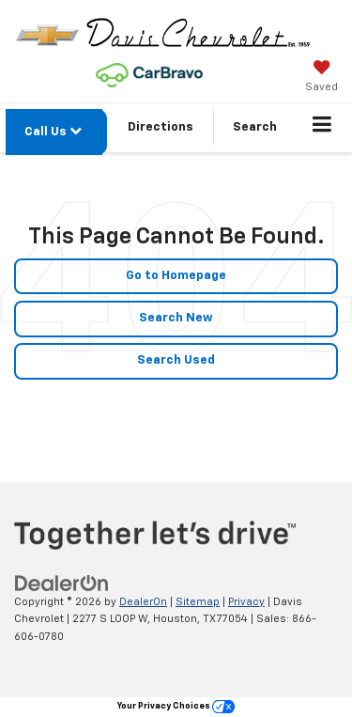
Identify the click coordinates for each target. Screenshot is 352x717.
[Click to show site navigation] (322, 127)
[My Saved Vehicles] (321, 78)
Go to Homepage (176, 276)
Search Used (176, 360)
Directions (160, 127)
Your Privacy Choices (176, 706)
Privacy (246, 602)
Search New (176, 318)
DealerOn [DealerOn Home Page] (143, 602)
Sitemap (198, 602)
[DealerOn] (62, 583)
